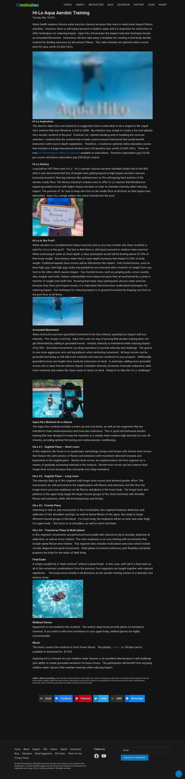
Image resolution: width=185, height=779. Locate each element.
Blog (110, 4)
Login (151, 4)
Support (139, 4)
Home (17, 749)
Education (123, 4)
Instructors (96, 4)
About (26, 749)
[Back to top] (178, 773)
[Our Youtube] (104, 756)
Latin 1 (116, 647)
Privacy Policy (21, 758)
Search (80, 4)
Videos (68, 4)
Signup (163, 4)
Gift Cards (60, 753)
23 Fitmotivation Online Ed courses (59, 153)
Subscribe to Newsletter (135, 757)
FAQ (45, 749)
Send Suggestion (43, 753)
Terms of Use (75, 753)
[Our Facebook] (96, 756)
